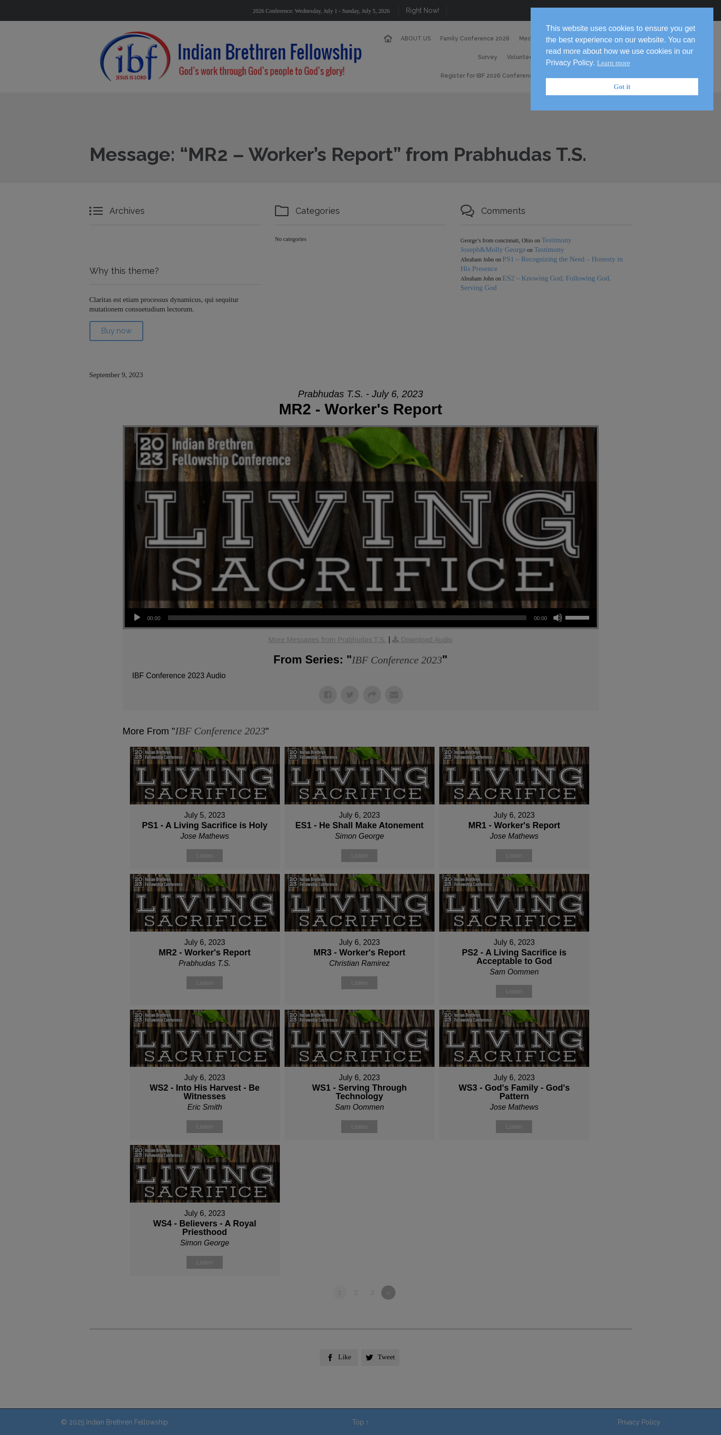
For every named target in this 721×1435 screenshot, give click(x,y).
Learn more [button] (613, 63)
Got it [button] (622, 86)
